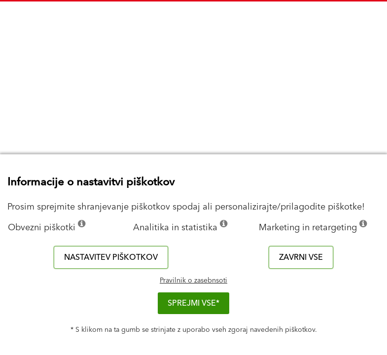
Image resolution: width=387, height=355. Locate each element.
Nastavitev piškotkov (111, 257)
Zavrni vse (301, 257)
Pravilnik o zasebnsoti (193, 280)
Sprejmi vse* (193, 303)
